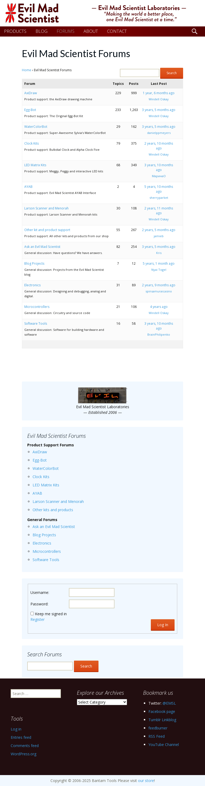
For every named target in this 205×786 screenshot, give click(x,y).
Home (26, 70)
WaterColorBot (35, 126)
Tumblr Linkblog (162, 719)
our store (146, 780)
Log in (16, 729)
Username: (39, 592)
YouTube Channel (163, 744)
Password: (39, 603)
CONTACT (117, 31)
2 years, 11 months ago (158, 210)
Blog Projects (34, 263)
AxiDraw (30, 93)
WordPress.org (23, 753)
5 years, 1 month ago (159, 263)
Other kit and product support (47, 230)
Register (37, 619)
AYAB (28, 186)
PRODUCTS (15, 31)
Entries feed (21, 737)
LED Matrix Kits (35, 165)
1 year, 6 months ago (159, 93)
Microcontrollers (36, 306)
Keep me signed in (51, 613)
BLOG (42, 31)
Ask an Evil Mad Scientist (42, 246)
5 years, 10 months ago (158, 189)
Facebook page (161, 711)
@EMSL (169, 703)
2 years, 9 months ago (158, 285)
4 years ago (159, 306)
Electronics (32, 285)
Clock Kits (31, 143)
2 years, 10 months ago (158, 145)
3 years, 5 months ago (158, 110)
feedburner (157, 728)
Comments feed (25, 745)
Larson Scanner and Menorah (46, 208)
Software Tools (35, 323)
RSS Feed (156, 736)
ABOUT (91, 31)
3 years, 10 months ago (158, 167)
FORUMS (65, 31)
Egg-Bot (30, 110)
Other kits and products (53, 509)
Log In (162, 624)
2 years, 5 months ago (158, 230)
